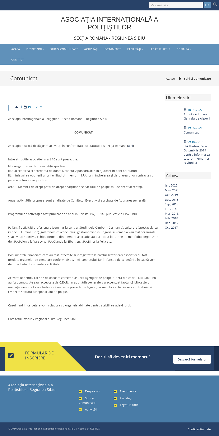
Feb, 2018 (171, 218)
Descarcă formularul (192, 359)
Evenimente (112, 49)
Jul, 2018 (171, 209)
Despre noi (35, 49)
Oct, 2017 (171, 227)
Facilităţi (135, 49)
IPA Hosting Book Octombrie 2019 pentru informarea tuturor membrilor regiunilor (197, 154)
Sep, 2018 (171, 204)
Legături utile (160, 49)
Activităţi (91, 49)
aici (130, 146)
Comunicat (191, 132)
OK (207, 5)
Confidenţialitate (199, 429)
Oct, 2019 (171, 195)
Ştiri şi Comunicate (64, 49)
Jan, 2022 (171, 185)
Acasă (15, 49)
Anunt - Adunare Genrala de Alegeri (197, 116)
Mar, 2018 (172, 213)
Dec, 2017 (171, 223)
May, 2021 (172, 190)
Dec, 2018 (171, 200)
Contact (17, 59)
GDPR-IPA (184, 49)
